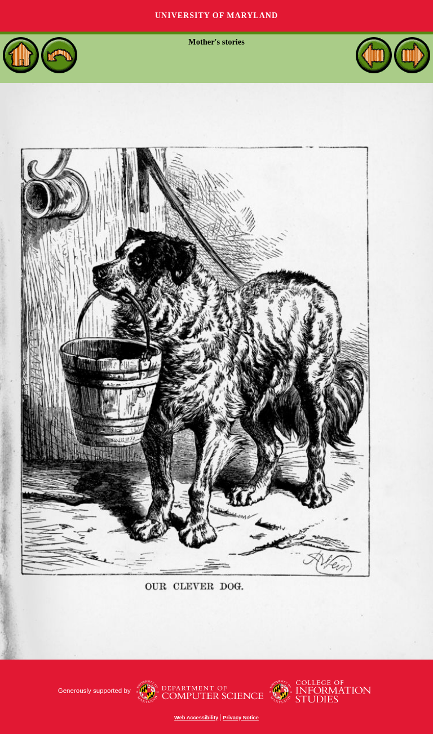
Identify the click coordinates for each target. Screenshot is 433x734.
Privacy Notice (241, 717)
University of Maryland (216, 15)
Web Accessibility (196, 717)
